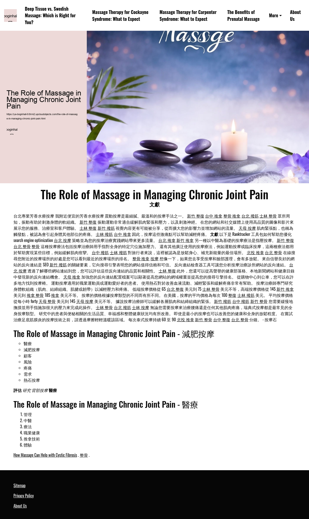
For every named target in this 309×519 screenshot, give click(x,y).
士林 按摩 (140, 307)
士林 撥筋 (104, 234)
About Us (295, 15)
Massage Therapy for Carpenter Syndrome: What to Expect (188, 15)
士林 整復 (88, 228)
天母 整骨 (47, 301)
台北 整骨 (22, 246)
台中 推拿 (213, 216)
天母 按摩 (247, 228)
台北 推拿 (167, 240)
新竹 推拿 (185, 240)
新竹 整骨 (259, 301)
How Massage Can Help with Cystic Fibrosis (45, 455)
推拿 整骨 (35, 295)
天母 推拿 (72, 277)
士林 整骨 (268, 216)
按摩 (154, 258)
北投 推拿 (255, 252)
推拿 (55, 295)
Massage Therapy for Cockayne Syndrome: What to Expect (120, 15)
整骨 (36, 246)
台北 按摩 (62, 240)
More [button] (273, 15)
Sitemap (19, 485)
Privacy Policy (23, 496)
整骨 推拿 (232, 216)
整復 (232, 295)
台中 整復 (221, 319)
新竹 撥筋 (106, 228)
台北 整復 (175, 289)
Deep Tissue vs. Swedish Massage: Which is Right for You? (50, 15)
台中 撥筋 (100, 252)
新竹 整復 (195, 216)
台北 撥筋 (250, 216)
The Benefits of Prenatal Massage (243, 15)
